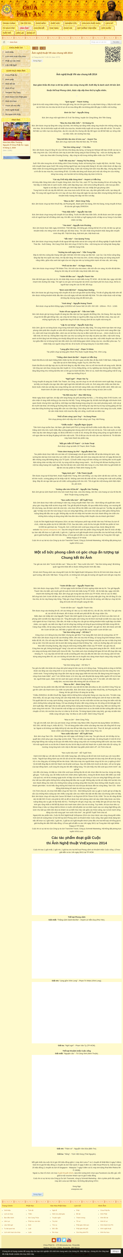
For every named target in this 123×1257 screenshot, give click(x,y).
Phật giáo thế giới (82, 1228)
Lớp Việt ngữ (8, 1225)
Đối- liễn (55, 1228)
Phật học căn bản (34, 1221)
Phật (78, 1210)
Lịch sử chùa (8, 1214)
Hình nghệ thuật (105, 1228)
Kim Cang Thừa (33, 1217)
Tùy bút (54, 1221)
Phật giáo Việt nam (82, 1225)
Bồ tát (78, 1214)
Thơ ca (54, 1225)
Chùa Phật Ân (105, 1210)
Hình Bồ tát (104, 1217)
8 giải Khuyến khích (65, 1173)
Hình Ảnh (16, 120)
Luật (29, 1228)
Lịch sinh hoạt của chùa (12, 1232)
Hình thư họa (104, 1232)
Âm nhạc (55, 1232)
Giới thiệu (7, 1210)
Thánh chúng (80, 1217)
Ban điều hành (9, 1217)
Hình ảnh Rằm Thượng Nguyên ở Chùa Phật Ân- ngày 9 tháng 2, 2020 (16, 145)
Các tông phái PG (82, 1232)
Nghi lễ (54, 1210)
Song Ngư (37, 61)
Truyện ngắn (56, 1217)
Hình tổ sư (104, 1221)
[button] (10, 23)
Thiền (30, 1214)
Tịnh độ (30, 1210)
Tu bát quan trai (9, 1228)
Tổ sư (78, 1221)
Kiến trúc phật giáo (58, 1214)
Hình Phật (103, 1214)
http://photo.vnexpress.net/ (50, 530)
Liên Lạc (7, 1221)
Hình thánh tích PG (106, 1225)
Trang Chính (7, 1206)
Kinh (29, 1225)
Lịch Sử (77, 1206)
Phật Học (30, 1206)
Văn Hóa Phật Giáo (58, 1206)
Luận (29, 1232)
